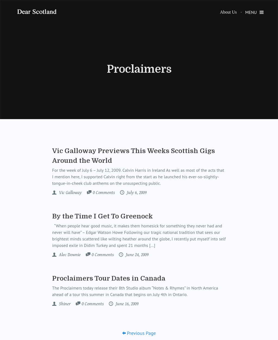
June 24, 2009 (137, 255)
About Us (228, 12)
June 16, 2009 (126, 304)
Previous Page (139, 333)
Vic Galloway (70, 192)
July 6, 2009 (136, 192)
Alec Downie (69, 255)
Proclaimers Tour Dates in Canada (108, 278)
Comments (104, 192)
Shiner (64, 304)
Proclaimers (139, 69)
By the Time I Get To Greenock (102, 216)
